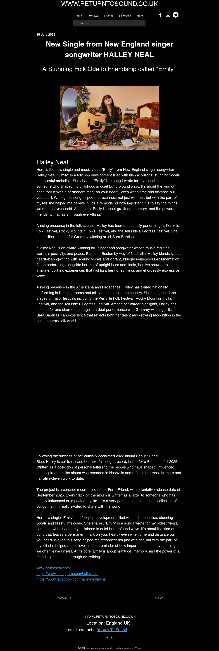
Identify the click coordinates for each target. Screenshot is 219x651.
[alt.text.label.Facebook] (160, 15)
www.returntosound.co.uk (99, 647)
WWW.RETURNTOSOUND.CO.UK (109, 3)
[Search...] (109, 23)
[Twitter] (176, 15)
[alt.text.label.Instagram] (168, 15)
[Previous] (67, 598)
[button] (93, 15)
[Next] (155, 598)
